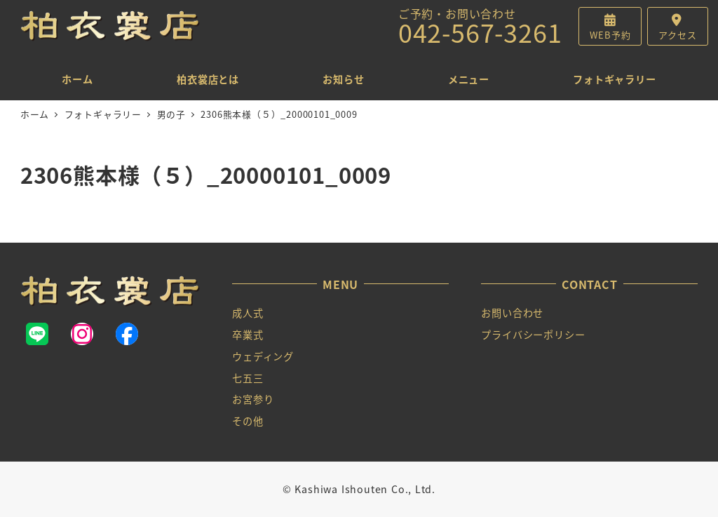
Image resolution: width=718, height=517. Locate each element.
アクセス (677, 34)
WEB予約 (610, 34)
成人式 (247, 313)
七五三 (247, 378)
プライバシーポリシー (533, 335)
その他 (247, 421)
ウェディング (263, 356)
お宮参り (252, 399)
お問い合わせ (512, 313)
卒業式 (247, 335)
